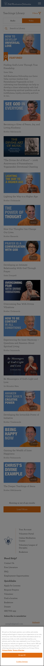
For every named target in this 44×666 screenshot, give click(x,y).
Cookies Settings (22, 661)
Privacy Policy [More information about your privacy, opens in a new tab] (7, 650)
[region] (22, 646)
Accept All (21, 655)
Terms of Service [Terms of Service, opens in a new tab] (18, 650)
